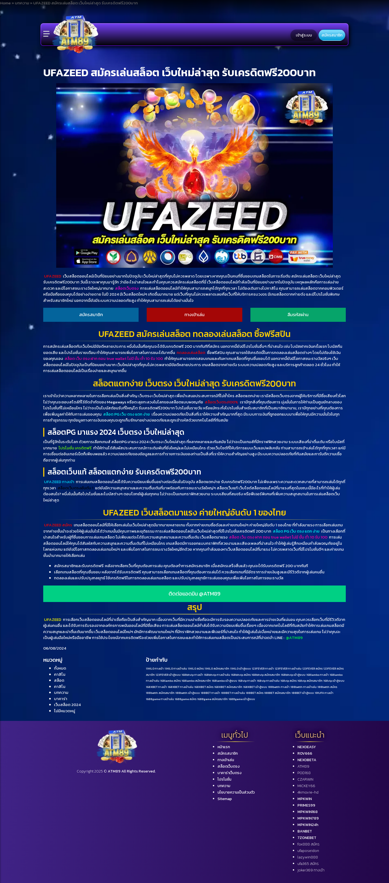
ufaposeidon (308, 851)
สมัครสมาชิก (332, 35)
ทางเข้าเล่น (194, 314)
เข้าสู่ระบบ (304, 35)
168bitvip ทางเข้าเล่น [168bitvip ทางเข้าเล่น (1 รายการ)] (217, 675)
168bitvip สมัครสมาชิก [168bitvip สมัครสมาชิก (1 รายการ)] (265, 675)
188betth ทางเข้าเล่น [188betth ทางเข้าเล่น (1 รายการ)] (303, 687)
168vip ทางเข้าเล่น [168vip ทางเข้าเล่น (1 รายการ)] (268, 680)
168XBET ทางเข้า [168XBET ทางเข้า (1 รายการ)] (156, 687)
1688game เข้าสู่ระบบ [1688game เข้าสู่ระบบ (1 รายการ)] (242, 699)
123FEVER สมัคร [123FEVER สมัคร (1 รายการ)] (312, 668)
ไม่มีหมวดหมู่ (64, 711)
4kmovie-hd (307, 792)
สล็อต (59, 680)
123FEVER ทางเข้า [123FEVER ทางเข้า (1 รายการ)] (263, 668)
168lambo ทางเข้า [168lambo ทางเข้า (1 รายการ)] (317, 675)
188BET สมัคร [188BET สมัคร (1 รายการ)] (254, 693)
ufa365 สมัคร (308, 864)
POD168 (304, 773)
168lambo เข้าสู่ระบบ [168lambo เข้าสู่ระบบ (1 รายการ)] (224, 680)
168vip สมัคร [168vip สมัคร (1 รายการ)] (288, 680)
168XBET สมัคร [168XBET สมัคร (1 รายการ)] (203, 687)
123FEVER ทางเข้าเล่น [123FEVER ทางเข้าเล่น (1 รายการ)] (288, 668)
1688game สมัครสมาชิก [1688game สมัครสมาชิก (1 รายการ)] (212, 699)
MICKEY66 (306, 786)
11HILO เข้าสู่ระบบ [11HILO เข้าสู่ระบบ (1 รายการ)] (240, 668)
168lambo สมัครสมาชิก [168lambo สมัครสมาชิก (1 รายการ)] (196, 680)
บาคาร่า (60, 698)
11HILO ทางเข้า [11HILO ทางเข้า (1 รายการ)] (155, 668)
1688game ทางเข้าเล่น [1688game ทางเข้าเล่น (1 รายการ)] (160, 699)
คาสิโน (59, 674)
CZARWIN (305, 779)
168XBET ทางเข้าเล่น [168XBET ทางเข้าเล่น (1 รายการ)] (180, 687)
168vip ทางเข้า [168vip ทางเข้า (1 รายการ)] (247, 680)
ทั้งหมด (60, 668)
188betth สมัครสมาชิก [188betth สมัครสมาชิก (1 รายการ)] (160, 693)
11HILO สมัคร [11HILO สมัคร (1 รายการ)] (196, 668)
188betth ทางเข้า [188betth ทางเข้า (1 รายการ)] (279, 687)
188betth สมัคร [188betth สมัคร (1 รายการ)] (327, 687)
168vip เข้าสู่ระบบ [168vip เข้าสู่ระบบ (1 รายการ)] (333, 680)
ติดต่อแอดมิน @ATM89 (194, 594)
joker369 (310, 870)
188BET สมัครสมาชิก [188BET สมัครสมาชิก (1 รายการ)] (277, 693)
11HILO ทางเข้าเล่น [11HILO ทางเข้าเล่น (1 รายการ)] (176, 668)
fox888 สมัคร (308, 844)
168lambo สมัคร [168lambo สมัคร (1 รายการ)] (170, 680)
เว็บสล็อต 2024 (67, 704)
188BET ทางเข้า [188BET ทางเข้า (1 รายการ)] (210, 693)
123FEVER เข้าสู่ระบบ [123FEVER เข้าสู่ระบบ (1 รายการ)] (168, 675)
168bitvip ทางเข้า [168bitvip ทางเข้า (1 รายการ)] (192, 675)
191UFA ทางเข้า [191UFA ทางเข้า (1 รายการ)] (324, 693)
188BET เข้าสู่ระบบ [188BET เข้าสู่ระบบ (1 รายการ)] (302, 693)
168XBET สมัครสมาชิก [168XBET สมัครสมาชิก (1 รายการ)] (228, 687)
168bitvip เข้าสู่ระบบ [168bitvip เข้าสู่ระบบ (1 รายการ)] (293, 675)
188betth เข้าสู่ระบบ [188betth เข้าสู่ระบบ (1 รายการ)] (187, 693)
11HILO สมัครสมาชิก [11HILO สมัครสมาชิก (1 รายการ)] (216, 668)
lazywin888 (307, 857)
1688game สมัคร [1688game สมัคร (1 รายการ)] (185, 699)
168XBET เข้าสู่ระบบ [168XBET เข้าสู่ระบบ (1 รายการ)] (255, 687)
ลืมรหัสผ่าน (297, 314)
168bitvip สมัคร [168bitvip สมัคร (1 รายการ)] (241, 675)
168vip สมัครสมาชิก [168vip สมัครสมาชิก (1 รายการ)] (310, 680)
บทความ (61, 692)
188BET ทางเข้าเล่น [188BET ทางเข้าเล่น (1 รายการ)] (233, 693)
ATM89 (303, 766)
